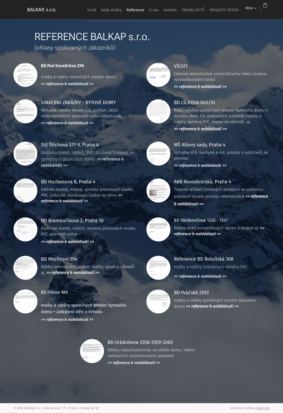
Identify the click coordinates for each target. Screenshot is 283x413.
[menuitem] (91, 10)
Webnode (263, 408)
